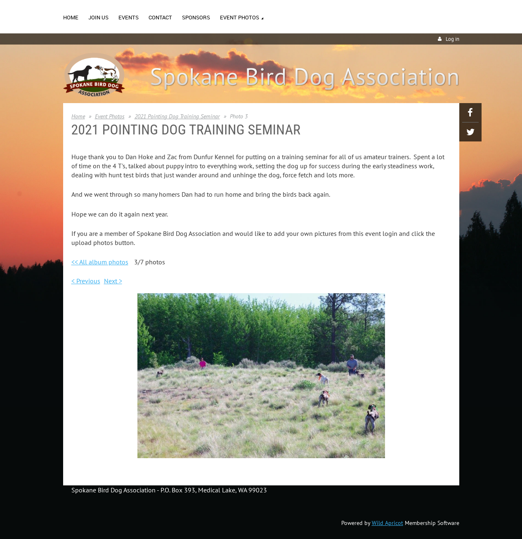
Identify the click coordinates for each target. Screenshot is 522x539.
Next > (113, 281)
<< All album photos (99, 262)
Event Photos (110, 116)
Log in (452, 38)
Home (78, 116)
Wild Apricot (387, 523)
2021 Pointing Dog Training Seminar (177, 116)
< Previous (85, 281)
